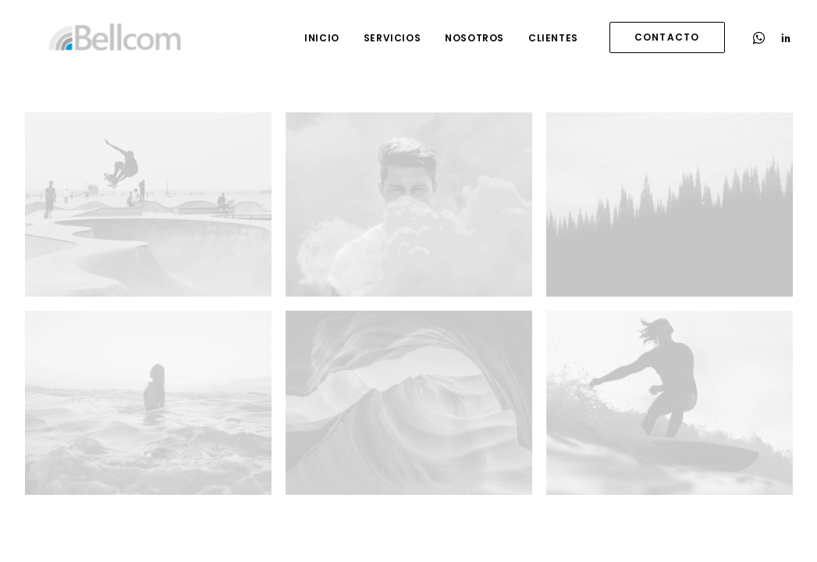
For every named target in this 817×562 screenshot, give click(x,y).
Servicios (392, 37)
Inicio (321, 37)
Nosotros (474, 37)
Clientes (553, 37)
